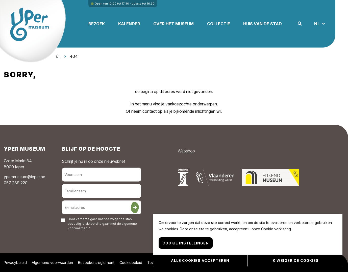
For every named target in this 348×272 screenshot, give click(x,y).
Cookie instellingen (185, 243)
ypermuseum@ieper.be (24, 176)
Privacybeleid (15, 262)
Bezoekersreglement (96, 262)
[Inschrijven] (135, 207)
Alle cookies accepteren (200, 261)
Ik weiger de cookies (295, 261)
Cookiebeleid (130, 262)
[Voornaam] (101, 175)
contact (149, 111)
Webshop (186, 150)
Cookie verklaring (276, 230)
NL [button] (320, 24)
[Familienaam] (101, 191)
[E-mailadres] (101, 207)
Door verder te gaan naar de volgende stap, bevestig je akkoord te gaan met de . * (102, 223)
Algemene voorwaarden (52, 262)
